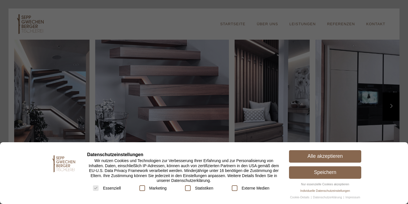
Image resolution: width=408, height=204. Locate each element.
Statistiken (199, 188)
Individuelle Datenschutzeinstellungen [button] (325, 190)
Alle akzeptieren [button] (325, 156)
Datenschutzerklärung (328, 197)
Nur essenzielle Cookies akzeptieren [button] (325, 184)
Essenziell (107, 188)
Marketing (153, 188)
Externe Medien (250, 188)
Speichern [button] (325, 172)
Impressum (352, 197)
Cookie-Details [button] (300, 197)
